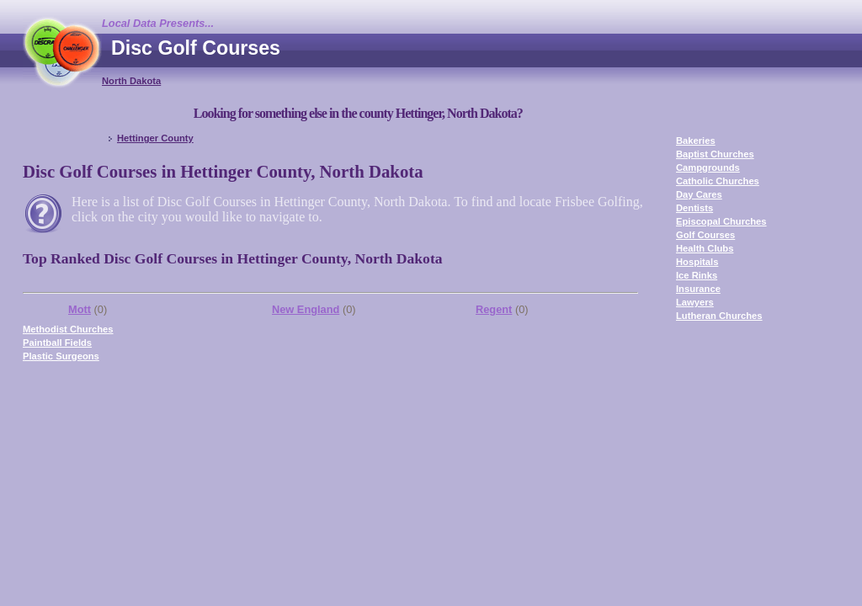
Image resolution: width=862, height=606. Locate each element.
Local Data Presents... (158, 23)
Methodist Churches (68, 329)
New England (305, 309)
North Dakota (131, 81)
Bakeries (696, 141)
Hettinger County (155, 138)
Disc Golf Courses (195, 48)
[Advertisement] (532, 63)
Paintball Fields (57, 343)
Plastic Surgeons (61, 356)
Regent (494, 309)
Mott (79, 309)
